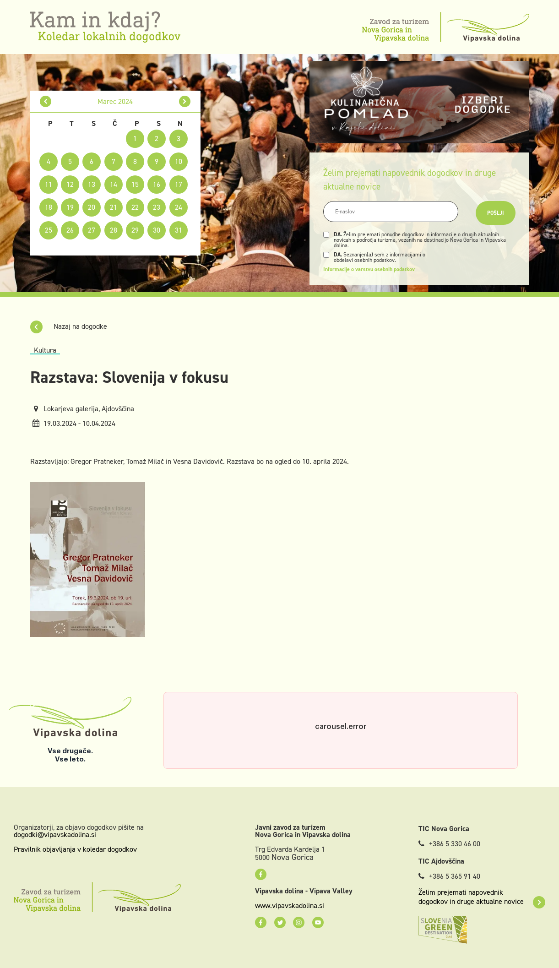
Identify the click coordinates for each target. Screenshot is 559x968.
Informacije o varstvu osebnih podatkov (369, 269)
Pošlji (495, 213)
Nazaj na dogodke (68, 326)
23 (156, 207)
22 (135, 207)
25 (48, 230)
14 (113, 184)
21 (113, 207)
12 (70, 184)
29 (135, 230)
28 (113, 230)
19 (70, 207)
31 (178, 230)
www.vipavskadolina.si (289, 905)
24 (178, 207)
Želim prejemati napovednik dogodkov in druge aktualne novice (481, 897)
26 (70, 230)
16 (156, 184)
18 (48, 207)
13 (91, 184)
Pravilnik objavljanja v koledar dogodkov (75, 849)
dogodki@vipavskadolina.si (55, 834)
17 (178, 184)
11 (48, 184)
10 (178, 161)
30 (156, 230)
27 (91, 230)
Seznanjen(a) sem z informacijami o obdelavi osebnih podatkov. (379, 257)
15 (135, 184)
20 (91, 207)
